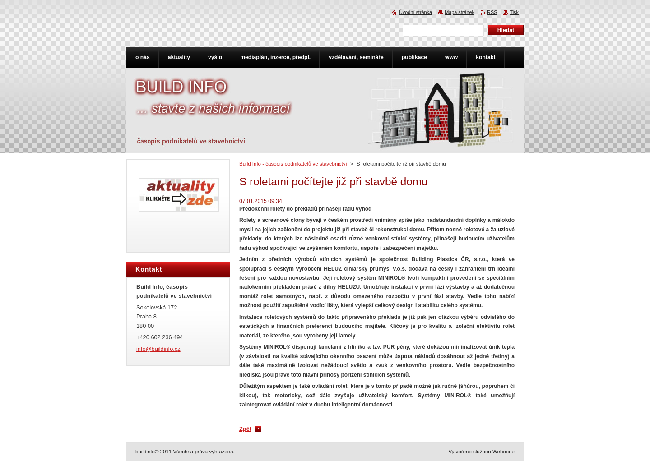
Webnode (503, 451)
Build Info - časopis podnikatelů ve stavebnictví (293, 163)
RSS (492, 12)
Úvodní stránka (415, 12)
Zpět (245, 428)
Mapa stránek (459, 12)
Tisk (514, 12)
